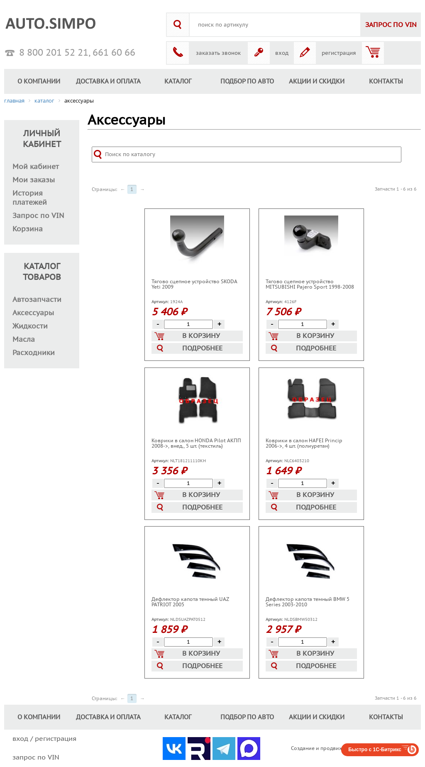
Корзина (27, 229)
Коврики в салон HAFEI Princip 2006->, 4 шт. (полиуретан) (304, 443)
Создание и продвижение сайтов (332, 748)
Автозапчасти (36, 300)
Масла (23, 340)
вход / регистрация (44, 738)
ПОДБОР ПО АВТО (247, 81)
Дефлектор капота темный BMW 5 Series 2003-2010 (307, 602)
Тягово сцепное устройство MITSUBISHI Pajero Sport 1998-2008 (310, 284)
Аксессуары (33, 313)
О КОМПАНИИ (38, 81)
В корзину (187, 336)
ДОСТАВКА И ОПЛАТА (108, 81)
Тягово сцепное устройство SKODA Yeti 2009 (194, 284)
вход (281, 53)
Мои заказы (33, 180)
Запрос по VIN (38, 216)
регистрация (339, 53)
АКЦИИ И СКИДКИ (316, 81)
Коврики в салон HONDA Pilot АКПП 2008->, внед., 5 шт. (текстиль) (196, 443)
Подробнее (189, 348)
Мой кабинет (35, 167)
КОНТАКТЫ (386, 81)
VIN (391, 25)
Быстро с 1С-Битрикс (374, 749)
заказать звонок (218, 53)
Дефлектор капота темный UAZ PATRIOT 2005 (190, 602)
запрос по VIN (35, 757)
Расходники (33, 353)
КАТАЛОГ (177, 81)
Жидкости (30, 326)
